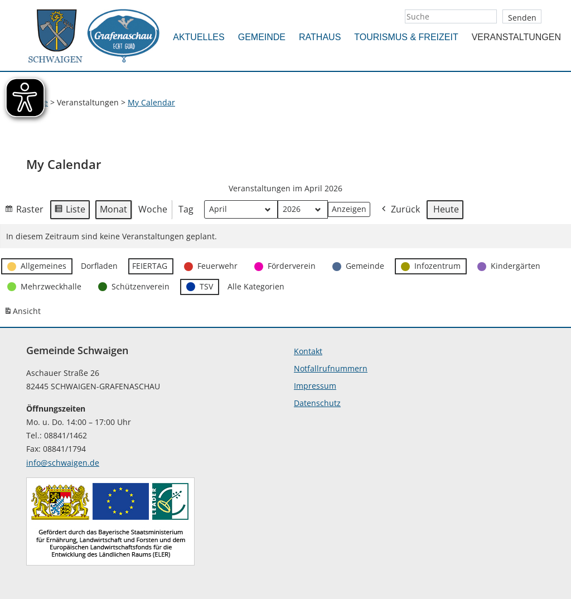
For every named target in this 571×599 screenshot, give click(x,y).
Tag (185, 209)
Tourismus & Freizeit (406, 37)
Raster (23, 211)
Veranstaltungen (516, 37)
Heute (446, 209)
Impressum (315, 385)
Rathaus (320, 37)
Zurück (400, 210)
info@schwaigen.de (62, 462)
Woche (152, 209)
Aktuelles (198, 37)
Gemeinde (262, 37)
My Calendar (151, 102)
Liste (69, 211)
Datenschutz (317, 403)
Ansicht (24, 313)
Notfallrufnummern (330, 368)
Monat (113, 209)
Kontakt (308, 351)
